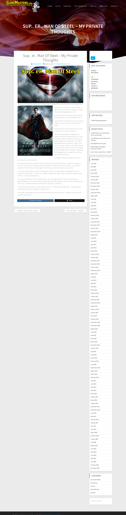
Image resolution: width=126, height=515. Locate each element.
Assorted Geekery (96, 476)
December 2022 (95, 296)
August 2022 (94, 302)
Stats (58, 6)
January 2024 (94, 254)
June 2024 (93, 238)
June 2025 (93, 199)
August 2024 (94, 231)
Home (49, 6)
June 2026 (93, 160)
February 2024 (95, 251)
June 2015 (93, 380)
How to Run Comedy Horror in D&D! (101, 148)
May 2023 (93, 280)
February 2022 (95, 306)
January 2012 (94, 419)
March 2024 (94, 247)
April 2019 (93, 351)
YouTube (93, 489)
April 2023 (93, 283)
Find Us (93, 6)
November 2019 (95, 341)
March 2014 (94, 396)
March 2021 (94, 312)
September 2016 (95, 364)
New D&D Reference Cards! (98, 140)
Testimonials (80, 6)
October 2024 (94, 225)
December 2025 (95, 179)
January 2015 (94, 393)
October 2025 (94, 186)
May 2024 (93, 241)
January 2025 (94, 215)
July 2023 (93, 273)
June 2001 (93, 452)
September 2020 (95, 322)
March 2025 (94, 208)
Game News (94, 479)
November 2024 (95, 221)
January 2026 (94, 176)
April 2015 (93, 387)
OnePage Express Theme (54, 512)
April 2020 (93, 335)
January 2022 (94, 309)
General (93, 482)
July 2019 (93, 348)
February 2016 (95, 374)
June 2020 (93, 328)
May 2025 (93, 202)
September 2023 (95, 267)
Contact (114, 6)
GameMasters (37, 64)
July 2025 (93, 195)
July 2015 (93, 377)
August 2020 (94, 325)
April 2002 (93, 448)
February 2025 (95, 212)
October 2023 (94, 264)
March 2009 (94, 429)
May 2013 (93, 413)
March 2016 (94, 371)
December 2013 (95, 403)
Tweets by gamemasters (98, 117)
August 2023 (94, 270)
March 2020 (94, 338)
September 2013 (95, 406)
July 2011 (93, 422)
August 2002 (94, 442)
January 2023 (94, 293)
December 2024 (95, 218)
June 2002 (93, 445)
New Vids (103, 6)
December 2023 (95, 257)
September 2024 (95, 228)
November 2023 (95, 260)
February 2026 (95, 173)
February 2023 (95, 289)
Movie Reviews (61, 64)
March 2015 (94, 390)
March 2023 (94, 286)
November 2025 (95, 182)
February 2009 (95, 432)
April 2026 (93, 166)
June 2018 (93, 361)
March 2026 (94, 170)
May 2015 (93, 383)
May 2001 (93, 455)
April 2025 (93, 205)
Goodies (67, 6)
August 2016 (94, 367)
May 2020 (93, 332)
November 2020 (95, 319)
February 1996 (95, 461)
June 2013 (93, 409)
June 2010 (93, 426)
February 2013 (95, 416)
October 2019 (94, 345)
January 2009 (94, 435)
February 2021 (95, 315)
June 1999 (93, 458)
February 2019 (95, 358)
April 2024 (93, 244)
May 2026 (93, 163)
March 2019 (94, 354)
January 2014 (94, 400)
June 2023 (93, 277)
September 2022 (95, 299)
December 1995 (95, 465)
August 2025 (94, 192)
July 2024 (93, 234)
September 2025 (95, 189)
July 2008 (93, 439)
